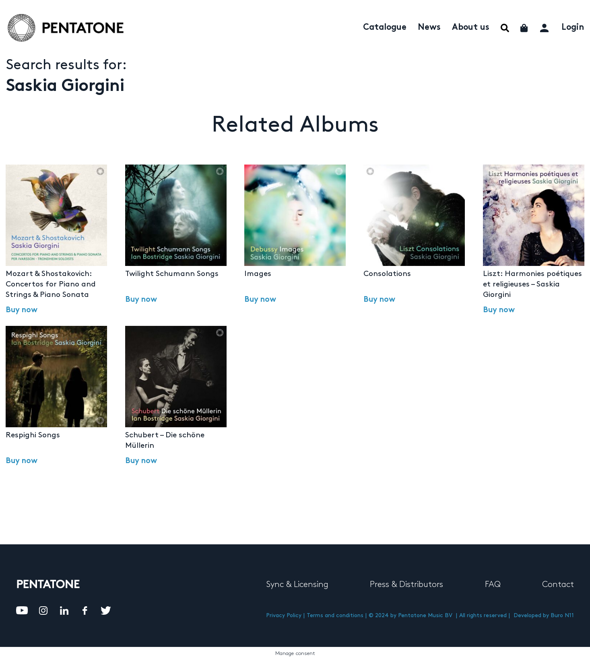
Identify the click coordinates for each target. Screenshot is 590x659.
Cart (524, 28)
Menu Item (505, 28)
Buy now (21, 310)
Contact (558, 585)
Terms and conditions (335, 615)
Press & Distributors (406, 585)
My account (545, 27)
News (429, 28)
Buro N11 (562, 615)
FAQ (493, 585)
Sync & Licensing (297, 585)
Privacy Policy (283, 615)
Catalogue (384, 28)
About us (470, 28)
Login (572, 28)
